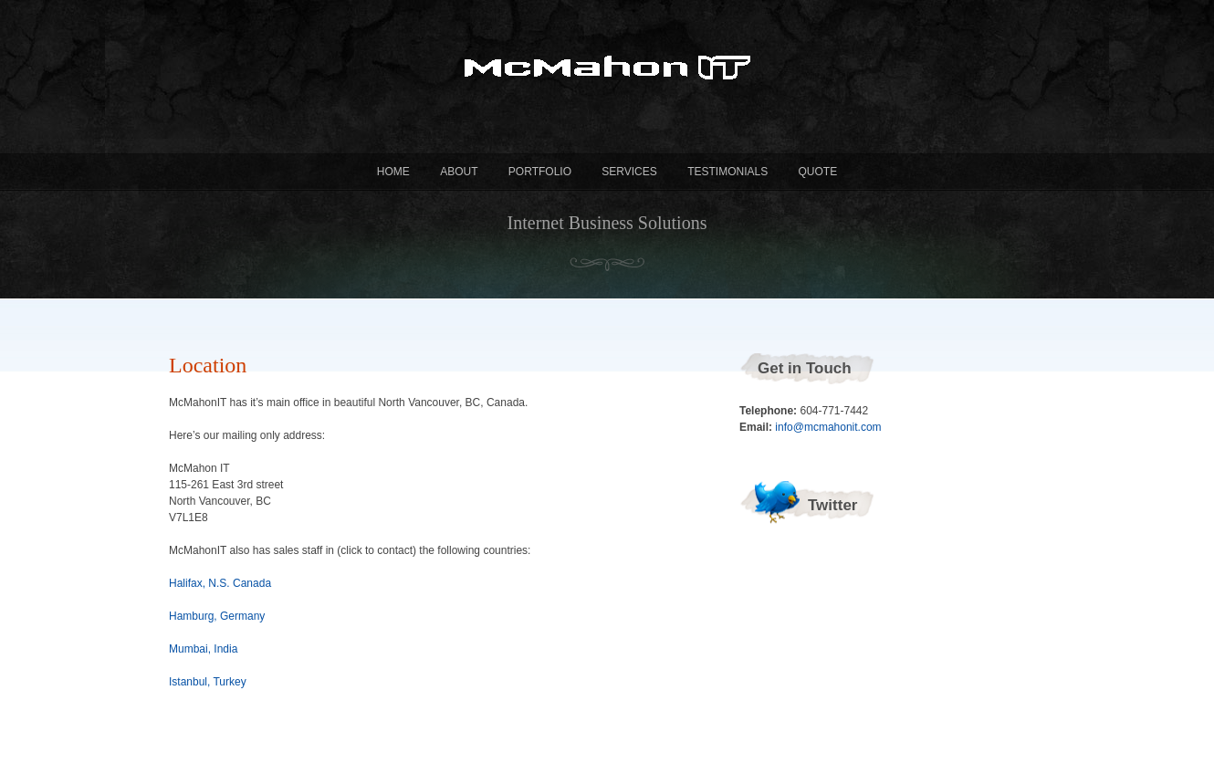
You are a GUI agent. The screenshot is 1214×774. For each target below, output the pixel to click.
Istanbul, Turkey (207, 681)
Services (629, 171)
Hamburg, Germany (217, 616)
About (458, 171)
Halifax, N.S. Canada (220, 583)
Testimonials (727, 171)
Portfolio (539, 171)
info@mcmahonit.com (828, 427)
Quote (818, 171)
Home (393, 171)
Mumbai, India (203, 649)
